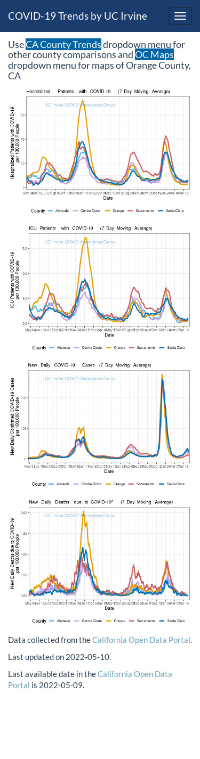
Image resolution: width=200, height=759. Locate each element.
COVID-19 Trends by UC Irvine (77, 16)
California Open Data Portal (141, 639)
